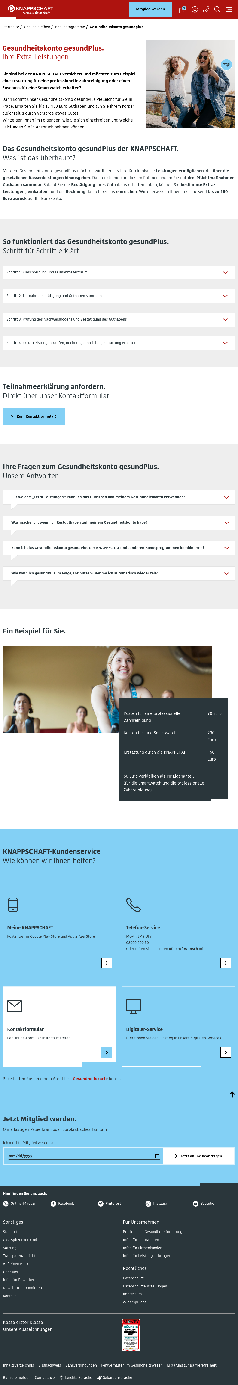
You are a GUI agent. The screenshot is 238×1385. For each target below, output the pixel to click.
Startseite (10, 27)
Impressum (132, 1301)
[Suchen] (217, 9)
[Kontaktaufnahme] (206, 9)
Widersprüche (134, 1309)
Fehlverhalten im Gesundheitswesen (132, 1372)
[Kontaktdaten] (226, 65)
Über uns (10, 1279)
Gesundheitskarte (90, 1086)
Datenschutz (133, 1285)
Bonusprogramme (70, 27)
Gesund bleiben (37, 27)
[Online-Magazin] (24, 1211)
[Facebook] (72, 1211)
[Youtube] (214, 1211)
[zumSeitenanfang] (232, 1101)
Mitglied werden (150, 9)
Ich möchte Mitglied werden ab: (29, 1150)
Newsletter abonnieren (22, 1295)
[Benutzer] (195, 9)
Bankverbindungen (81, 1372)
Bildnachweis (49, 1372)
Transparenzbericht (19, 1263)
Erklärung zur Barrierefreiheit (192, 1372)
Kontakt (9, 1303)
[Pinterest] (119, 1211)
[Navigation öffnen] (229, 9)
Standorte (11, 1239)
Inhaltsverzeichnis (18, 1372)
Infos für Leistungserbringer (146, 1263)
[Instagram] (167, 1211)
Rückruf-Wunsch (183, 956)
